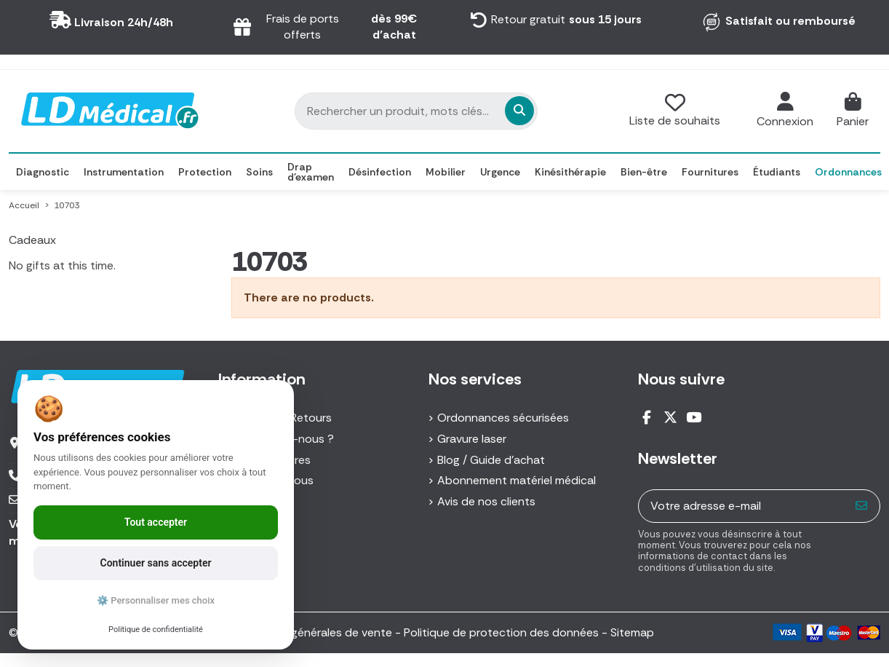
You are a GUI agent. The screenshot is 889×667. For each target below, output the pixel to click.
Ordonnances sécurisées (503, 417)
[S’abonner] (862, 505)
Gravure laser (471, 438)
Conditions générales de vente (311, 632)
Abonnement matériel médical (516, 480)
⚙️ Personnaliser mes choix (156, 600)
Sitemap (632, 632)
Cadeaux (32, 240)
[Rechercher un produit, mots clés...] (439, 110)
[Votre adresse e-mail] (742, 505)
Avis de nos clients (486, 501)
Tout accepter (155, 522)
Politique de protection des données (501, 632)
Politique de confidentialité (155, 629)
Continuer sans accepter (156, 563)
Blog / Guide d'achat (491, 459)
